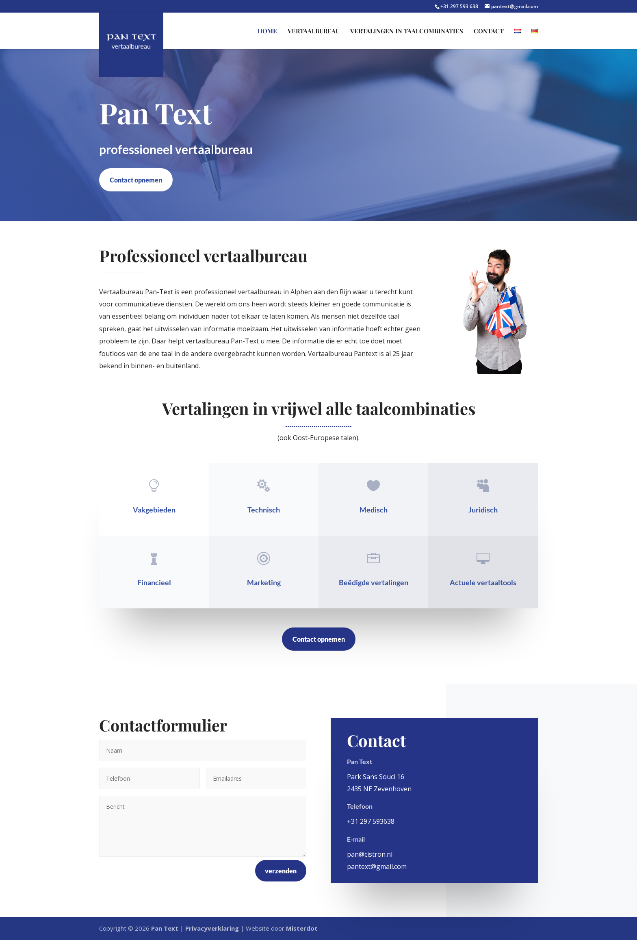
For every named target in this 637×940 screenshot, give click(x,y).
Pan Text (164, 928)
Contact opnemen (136, 180)
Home (267, 31)
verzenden (281, 871)
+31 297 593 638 (459, 6)
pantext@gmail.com (377, 866)
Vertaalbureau (314, 31)
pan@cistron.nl (369, 854)
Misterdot (302, 928)
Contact (489, 31)
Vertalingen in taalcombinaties (406, 31)
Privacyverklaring (212, 928)
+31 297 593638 (370, 821)
